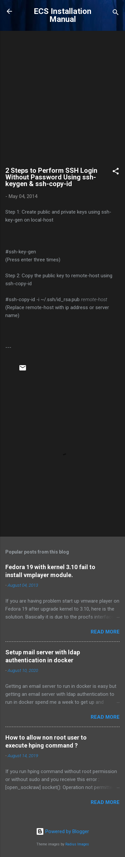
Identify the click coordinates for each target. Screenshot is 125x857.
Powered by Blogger (62, 831)
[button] (116, 172)
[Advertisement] (62, 101)
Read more (105, 632)
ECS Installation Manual (62, 15)
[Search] (116, 13)
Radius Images (77, 844)
